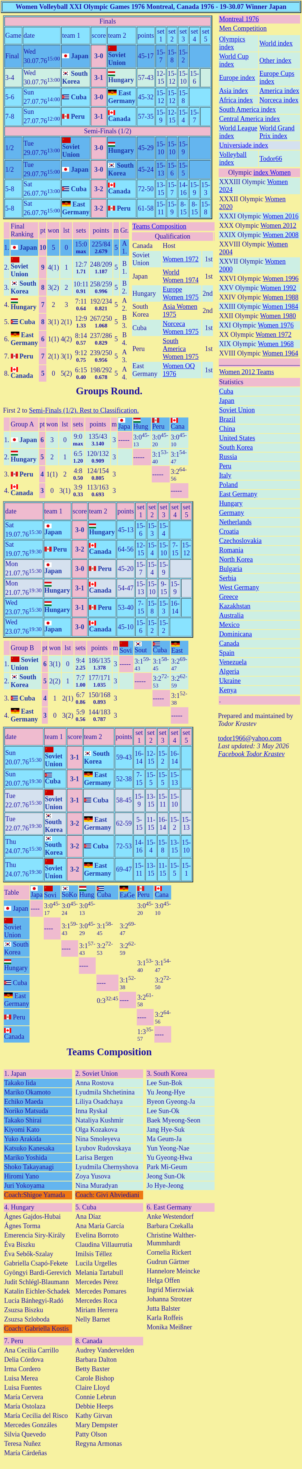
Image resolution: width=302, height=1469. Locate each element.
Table (11, 892)
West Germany (239, 587)
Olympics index (232, 43)
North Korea (236, 559)
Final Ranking (22, 230)
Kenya (228, 690)
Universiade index (243, 145)
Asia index (233, 90)
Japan (226, 400)
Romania (231, 550)
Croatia (229, 531)
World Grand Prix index (277, 132)
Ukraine (230, 680)
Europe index (237, 77)
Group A (22, 424)
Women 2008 (281, 235)
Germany (231, 512)
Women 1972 (180, 259)
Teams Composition (159, 226)
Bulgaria (230, 568)
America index (279, 90)
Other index (275, 60)
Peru (225, 466)
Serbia (227, 578)
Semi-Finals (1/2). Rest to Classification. (84, 410)
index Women (272, 172)
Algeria (229, 671)
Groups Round (108, 391)
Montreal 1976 (239, 19)
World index (276, 43)
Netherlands (235, 522)
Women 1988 (280, 297)
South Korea (236, 447)
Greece (228, 596)
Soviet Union (237, 410)
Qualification (172, 236)
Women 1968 (276, 344)
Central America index (249, 118)
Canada (229, 643)
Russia (228, 456)
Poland (228, 484)
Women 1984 (280, 306)
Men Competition (243, 28)
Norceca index (278, 100)
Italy (225, 475)
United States (237, 438)
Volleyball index (233, 158)
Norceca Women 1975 (180, 327)
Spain (226, 652)
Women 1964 (280, 353)
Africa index (236, 100)
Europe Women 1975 (180, 293)
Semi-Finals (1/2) (108, 131)
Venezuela (233, 662)
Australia (231, 615)
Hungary (231, 503)
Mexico (229, 624)
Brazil (227, 419)
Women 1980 (278, 316)
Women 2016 (281, 216)
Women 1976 (276, 325)
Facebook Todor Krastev (251, 754)
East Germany (238, 494)
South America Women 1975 (180, 348)
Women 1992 (278, 288)
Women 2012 (278, 225)
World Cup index (234, 60)
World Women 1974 (180, 276)
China (227, 428)
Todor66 (270, 158)
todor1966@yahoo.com (249, 738)
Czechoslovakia (240, 540)
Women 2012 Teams (246, 372)
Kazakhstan (234, 606)
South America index (247, 109)
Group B (22, 648)
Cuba (226, 391)
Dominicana (235, 634)
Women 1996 (281, 278)
